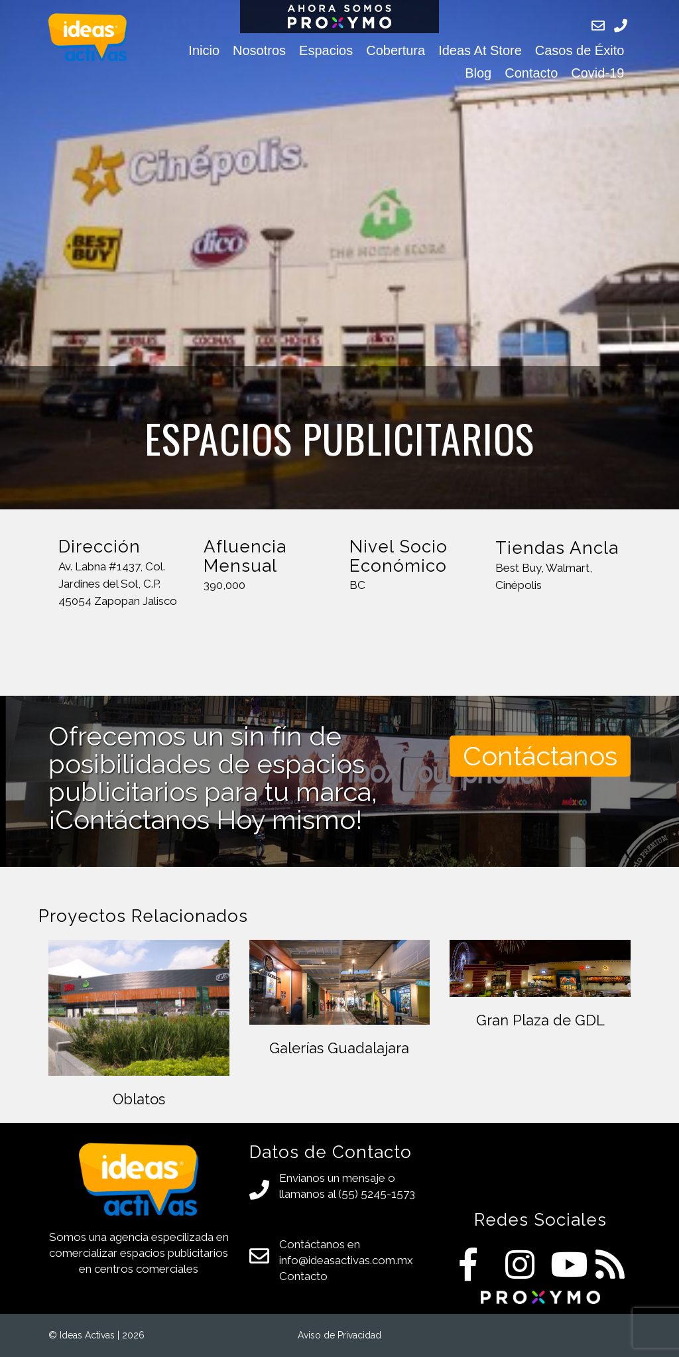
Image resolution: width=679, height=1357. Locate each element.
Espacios (326, 50)
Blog (478, 73)
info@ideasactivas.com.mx (346, 1260)
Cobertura (395, 50)
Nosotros (259, 50)
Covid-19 (597, 73)
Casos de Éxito (580, 50)
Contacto (531, 73)
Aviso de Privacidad (339, 1335)
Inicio (203, 50)
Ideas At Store (480, 50)
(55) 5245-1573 (376, 1193)
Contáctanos (540, 755)
